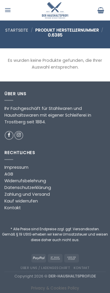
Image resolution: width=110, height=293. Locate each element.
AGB (8, 174)
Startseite (16, 30)
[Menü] (8, 10)
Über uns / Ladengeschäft (45, 267)
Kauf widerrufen (21, 201)
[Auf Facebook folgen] (9, 135)
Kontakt (12, 208)
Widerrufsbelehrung (25, 181)
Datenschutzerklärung (27, 187)
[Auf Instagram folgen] (18, 135)
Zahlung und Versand (27, 194)
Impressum (16, 167)
